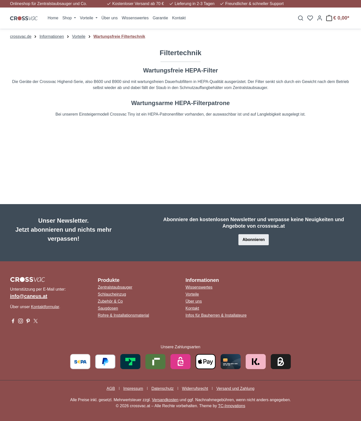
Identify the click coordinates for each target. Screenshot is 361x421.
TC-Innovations (231, 406)
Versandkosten (165, 400)
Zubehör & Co (110, 301)
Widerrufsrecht (195, 388)
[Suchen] (300, 18)
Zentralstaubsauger (115, 287)
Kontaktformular (45, 307)
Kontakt (192, 308)
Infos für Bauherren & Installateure (216, 315)
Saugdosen (108, 308)
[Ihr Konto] (319, 18)
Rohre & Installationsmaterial (123, 315)
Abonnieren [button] (253, 239)
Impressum (133, 388)
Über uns (194, 301)
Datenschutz (162, 388)
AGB (111, 388)
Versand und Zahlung (235, 388)
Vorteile (192, 294)
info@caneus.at (28, 296)
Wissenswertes (199, 287)
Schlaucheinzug (112, 294)
